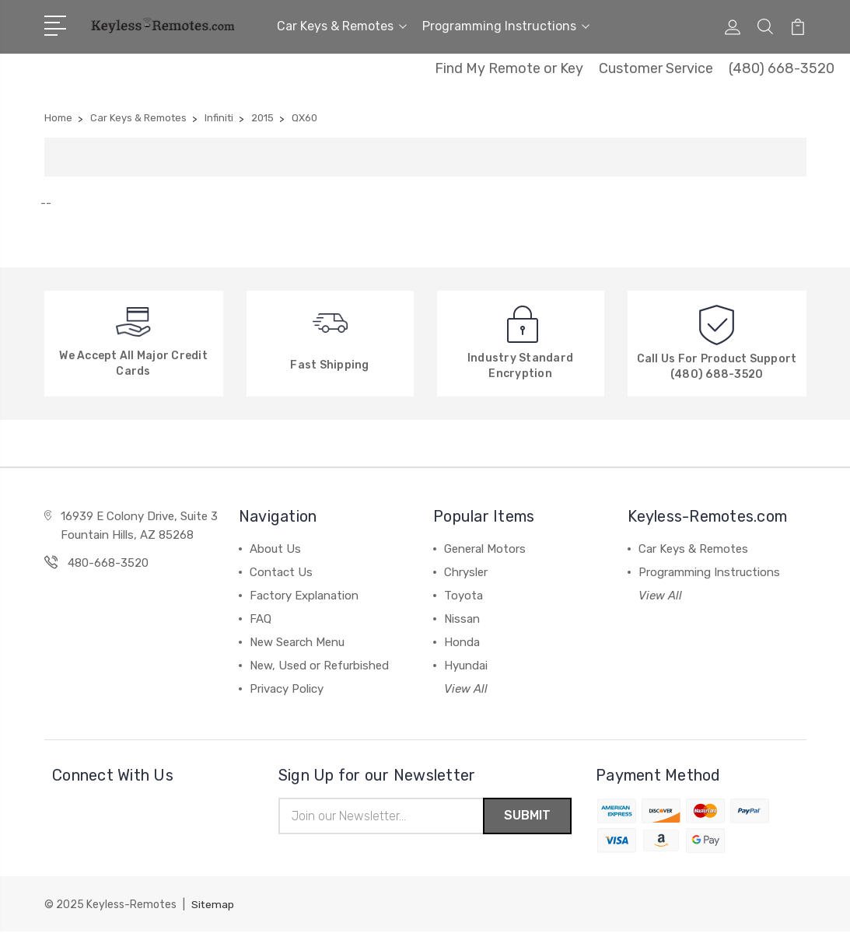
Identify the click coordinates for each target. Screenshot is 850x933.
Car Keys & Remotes (342, 26)
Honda (462, 642)
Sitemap (213, 906)
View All (466, 689)
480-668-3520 (108, 563)
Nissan (462, 619)
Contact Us (281, 572)
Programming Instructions (505, 26)
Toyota (463, 596)
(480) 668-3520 (781, 68)
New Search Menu (297, 642)
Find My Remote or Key (509, 68)
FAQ (260, 619)
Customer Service (656, 68)
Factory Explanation (304, 596)
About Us (275, 549)
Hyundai (466, 666)
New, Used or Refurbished (319, 666)
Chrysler (466, 572)
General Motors (485, 549)
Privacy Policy (287, 689)
